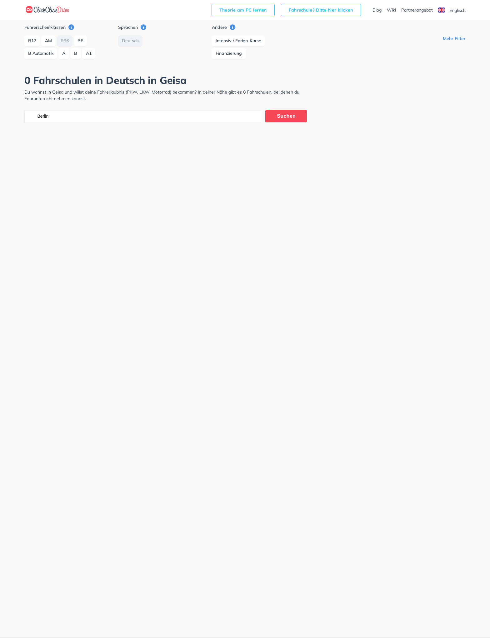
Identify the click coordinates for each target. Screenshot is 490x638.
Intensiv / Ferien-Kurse (238, 41)
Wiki (391, 10)
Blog (377, 10)
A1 (89, 53)
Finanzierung (229, 53)
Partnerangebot (417, 10)
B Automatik (40, 53)
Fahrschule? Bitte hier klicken (321, 10)
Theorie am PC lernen (243, 10)
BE (80, 41)
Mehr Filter (454, 38)
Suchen (286, 116)
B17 (32, 41)
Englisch (452, 10)
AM (48, 41)
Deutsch (130, 41)
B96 (65, 41)
